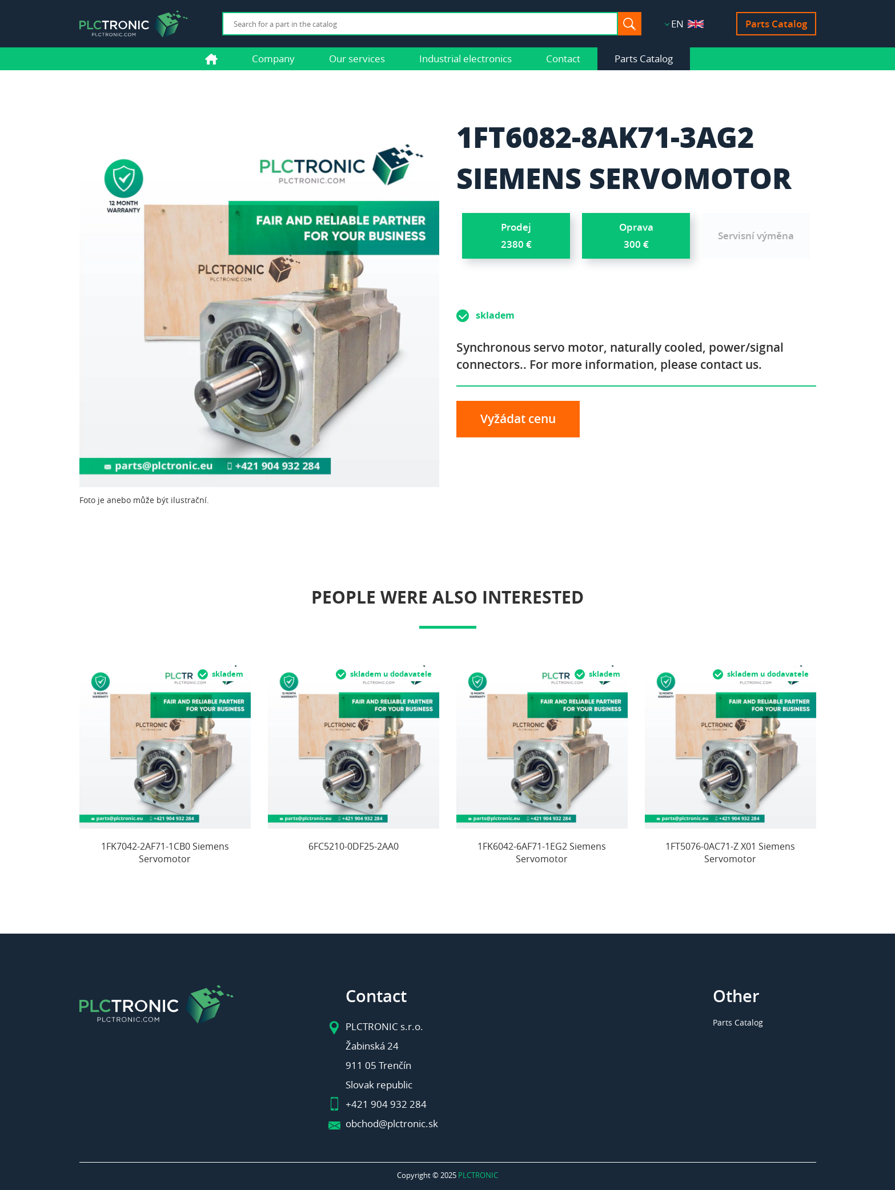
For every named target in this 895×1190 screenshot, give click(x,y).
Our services (357, 58)
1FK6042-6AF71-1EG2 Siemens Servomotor (541, 852)
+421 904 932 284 (386, 1104)
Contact (563, 58)
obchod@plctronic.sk (392, 1123)
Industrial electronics (465, 58)
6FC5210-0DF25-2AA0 (353, 846)
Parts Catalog (776, 23)
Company (273, 58)
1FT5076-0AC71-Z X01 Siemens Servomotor (730, 852)
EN (687, 23)
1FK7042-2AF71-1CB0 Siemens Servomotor (165, 852)
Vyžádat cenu (518, 419)
